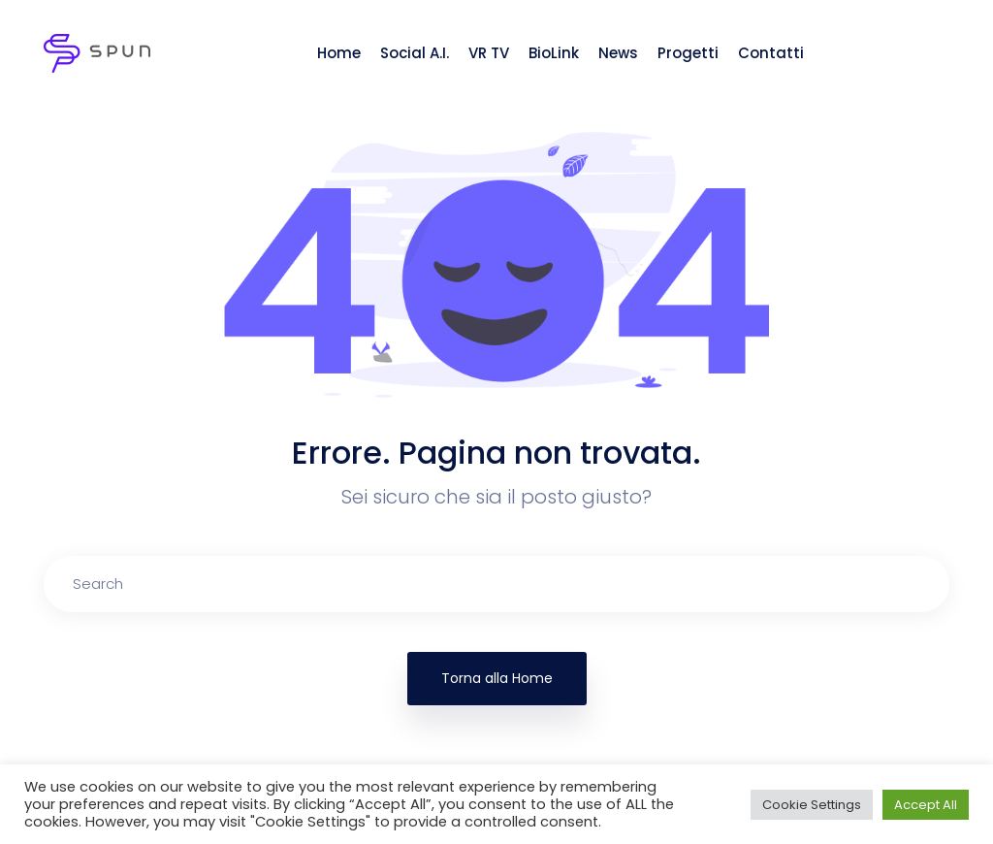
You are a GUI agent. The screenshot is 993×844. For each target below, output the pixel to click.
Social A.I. (414, 53)
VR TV (488, 53)
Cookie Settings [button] (811, 804)
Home (339, 53)
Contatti (771, 53)
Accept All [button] (925, 804)
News (618, 53)
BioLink (554, 53)
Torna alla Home (497, 678)
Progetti (688, 53)
